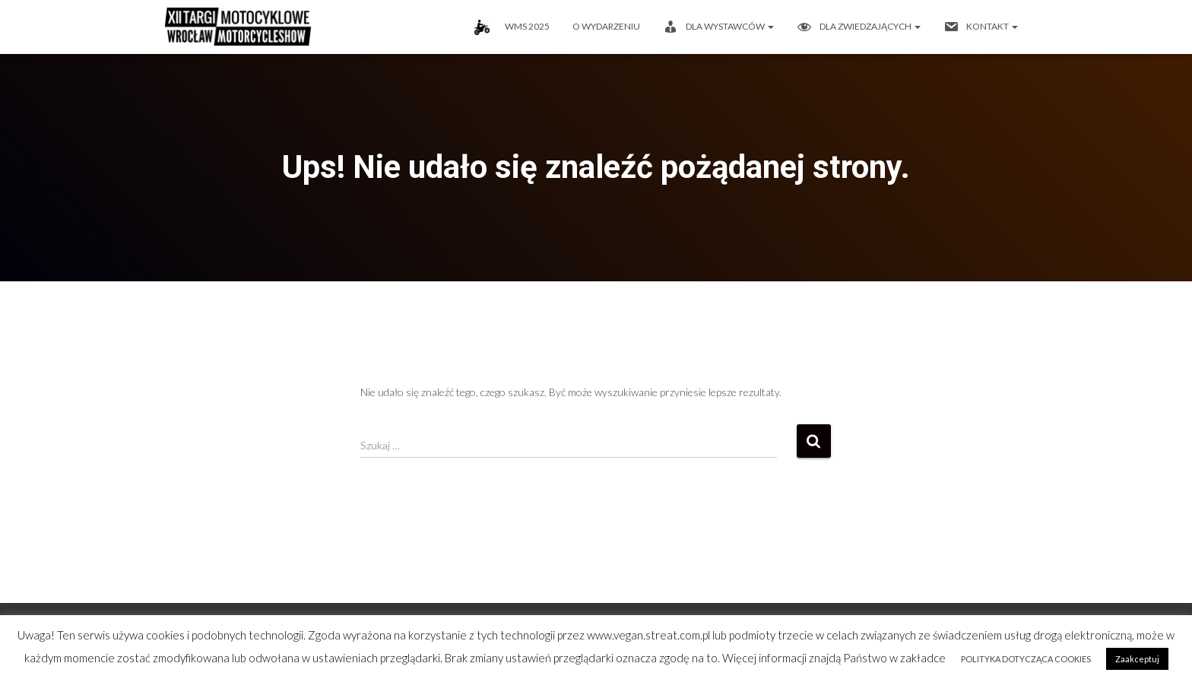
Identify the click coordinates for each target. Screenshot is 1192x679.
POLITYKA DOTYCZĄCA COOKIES (1026, 659)
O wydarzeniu (606, 26)
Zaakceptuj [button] (1137, 659)
